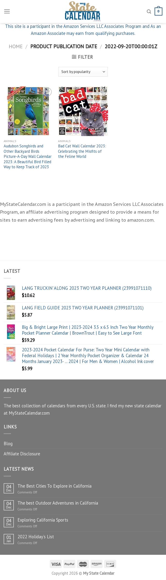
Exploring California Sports (42, 520)
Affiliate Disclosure (22, 454)
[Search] (149, 11)
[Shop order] (83, 72)
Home (16, 46)
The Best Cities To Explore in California (54, 486)
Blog (8, 443)
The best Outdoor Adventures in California (57, 503)
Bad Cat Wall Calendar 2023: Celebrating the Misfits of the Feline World (82, 151)
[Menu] (7, 11)
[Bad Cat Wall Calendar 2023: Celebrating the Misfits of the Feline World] (83, 111)
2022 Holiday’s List (35, 536)
